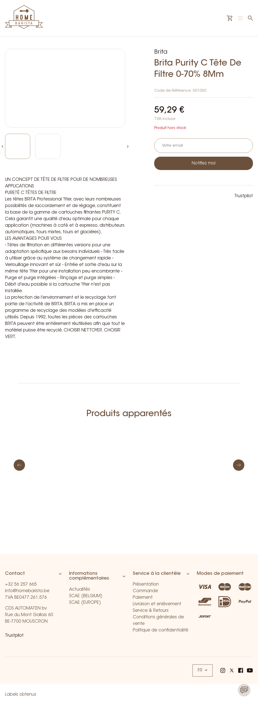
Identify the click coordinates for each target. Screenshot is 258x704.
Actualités (79, 589)
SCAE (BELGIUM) (86, 596)
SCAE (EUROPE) (85, 602)
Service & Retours (151, 611)
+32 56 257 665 (21, 584)
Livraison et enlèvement (157, 604)
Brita (160, 52)
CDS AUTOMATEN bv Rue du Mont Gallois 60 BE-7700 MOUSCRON (29, 615)
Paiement (143, 597)
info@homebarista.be (27, 591)
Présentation (146, 584)
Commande (145, 591)
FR (202, 670)
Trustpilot (243, 196)
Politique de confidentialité (160, 630)
